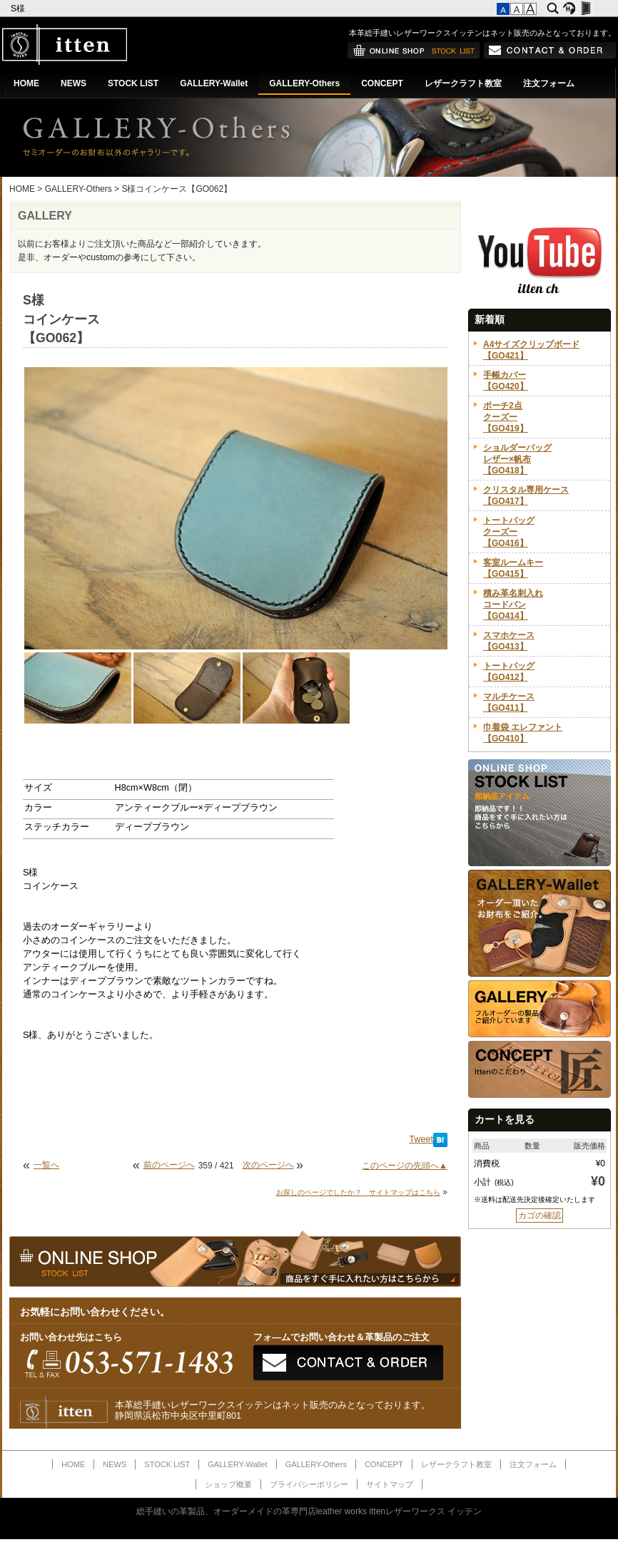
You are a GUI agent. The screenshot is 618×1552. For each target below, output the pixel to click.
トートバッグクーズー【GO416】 (509, 531)
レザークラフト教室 (463, 83)
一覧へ (46, 1165)
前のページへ (169, 1165)
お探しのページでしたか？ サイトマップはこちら (358, 1192)
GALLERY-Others (304, 83)
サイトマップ (389, 1484)
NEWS (73, 83)
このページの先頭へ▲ (404, 1166)
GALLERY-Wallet (214, 83)
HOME (26, 83)
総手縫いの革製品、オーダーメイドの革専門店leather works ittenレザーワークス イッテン (309, 1511)
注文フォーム (548, 83)
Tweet (421, 1139)
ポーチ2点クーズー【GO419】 (505, 417)
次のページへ (268, 1165)
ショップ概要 (228, 1484)
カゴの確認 (539, 1215)
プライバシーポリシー (309, 1484)
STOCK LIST (133, 83)
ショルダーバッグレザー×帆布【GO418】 (517, 459)
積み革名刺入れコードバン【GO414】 (513, 604)
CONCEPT (382, 83)
